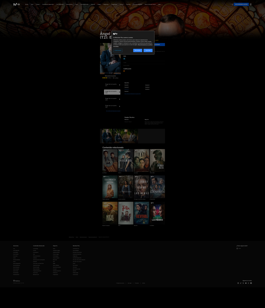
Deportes (106, 4)
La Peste (104, 172)
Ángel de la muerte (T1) (110, 85)
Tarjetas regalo (75, 272)
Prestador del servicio (120, 283)
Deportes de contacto (57, 267)
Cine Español (15, 252)
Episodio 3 (127, 87)
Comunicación (75, 274)
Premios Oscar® (36, 267)
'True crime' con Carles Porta (38, 263)
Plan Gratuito (60, 4)
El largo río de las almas (139, 199)
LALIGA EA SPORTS (56, 252)
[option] (107, 136)
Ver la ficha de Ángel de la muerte (113, 110)
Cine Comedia (15, 254)
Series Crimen (15, 270)
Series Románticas (16, 265)
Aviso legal (129, 283)
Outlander (35, 257)
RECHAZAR (137, 50)
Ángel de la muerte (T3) (110, 99)
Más (159, 4)
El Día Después (55, 256)
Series (26, 4)
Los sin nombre (121, 199)
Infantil (93, 4)
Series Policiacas (16, 267)
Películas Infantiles (16, 259)
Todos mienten (105, 199)
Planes (74, 263)
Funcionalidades (137, 4)
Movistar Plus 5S (36, 274)
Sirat (34, 254)
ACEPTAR (148, 50)
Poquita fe (35, 261)
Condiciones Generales (77, 254)
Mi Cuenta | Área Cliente (77, 252)
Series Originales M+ (17, 263)
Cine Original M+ (16, 250)
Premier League (56, 254)
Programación (55, 274)
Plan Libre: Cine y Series (77, 261)
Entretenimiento (16, 274)
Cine (32, 4)
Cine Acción (15, 256)
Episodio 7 (127, 91)
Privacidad (137, 283)
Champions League (56, 250)
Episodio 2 (147, 85)
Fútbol (38, 4)
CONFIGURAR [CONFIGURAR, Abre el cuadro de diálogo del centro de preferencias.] (117, 50)
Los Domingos (35, 248)
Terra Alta (152, 172)
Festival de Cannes (36, 265)
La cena (34, 250)
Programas (114, 4)
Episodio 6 (147, 89)
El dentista (152, 199)
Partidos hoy (55, 272)
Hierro (119, 172)
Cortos (121, 4)
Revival (135, 225)
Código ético (75, 256)
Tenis (76, 4)
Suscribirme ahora (241, 4)
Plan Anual (75, 267)
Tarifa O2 (74, 270)
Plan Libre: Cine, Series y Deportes (79, 259)
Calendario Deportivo (57, 270)
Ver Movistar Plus (76, 248)
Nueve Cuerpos (106, 225)
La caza (136, 172)
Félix (119, 225)
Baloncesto (69, 4)
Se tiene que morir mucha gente (39, 259)
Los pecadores (35, 252)
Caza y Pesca (35, 272)
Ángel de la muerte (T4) (110, 106)
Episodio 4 (147, 87)
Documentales (84, 4)
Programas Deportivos (37, 270)
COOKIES (143, 283)
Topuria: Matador (56, 265)
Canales (128, 4)
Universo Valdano (56, 257)
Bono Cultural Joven (150, 4)
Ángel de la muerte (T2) (110, 92)
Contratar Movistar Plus (77, 257)
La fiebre (152, 225)
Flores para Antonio (36, 256)
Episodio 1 (127, 85)
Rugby (99, 4)
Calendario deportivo (48, 4)
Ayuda (239, 248)
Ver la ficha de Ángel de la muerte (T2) (133, 93)
